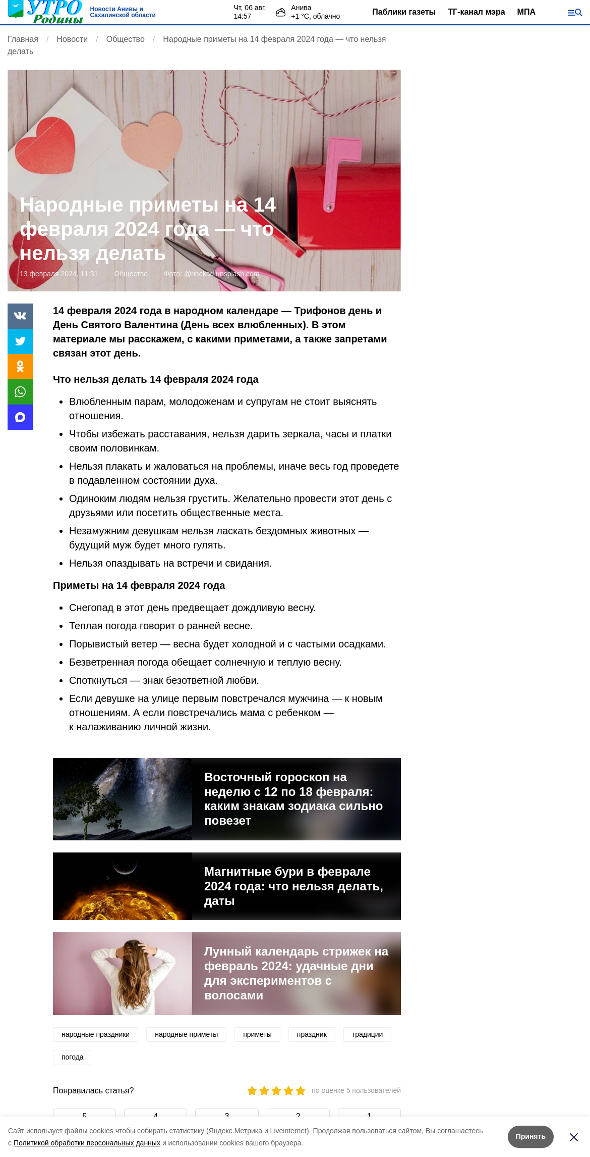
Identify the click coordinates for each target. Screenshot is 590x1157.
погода (73, 1057)
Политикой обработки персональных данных (87, 1143)
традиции (367, 1034)
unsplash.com (237, 274)
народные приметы (186, 1034)
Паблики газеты (404, 12)
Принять (531, 1136)
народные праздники (96, 1034)
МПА (526, 12)
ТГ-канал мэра (476, 12)
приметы (257, 1034)
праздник (312, 1034)
